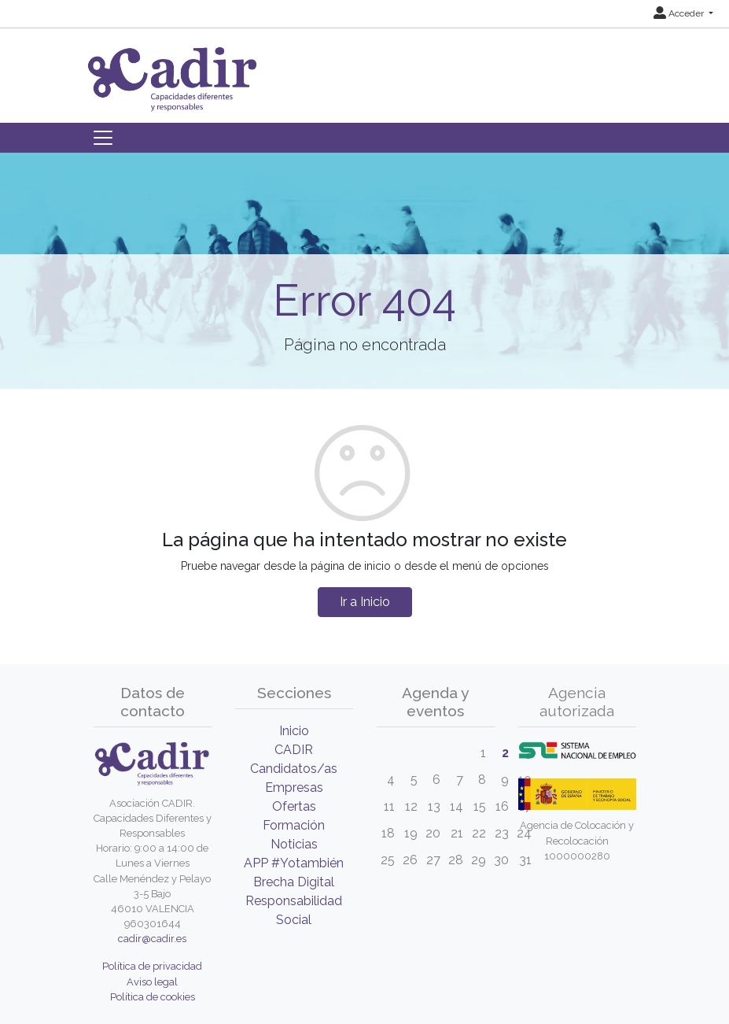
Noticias (294, 844)
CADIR (293, 749)
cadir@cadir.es (152, 939)
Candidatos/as (293, 768)
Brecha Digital (293, 881)
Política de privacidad (152, 966)
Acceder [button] (680, 13)
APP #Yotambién (294, 863)
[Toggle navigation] (103, 138)
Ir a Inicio (365, 601)
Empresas (294, 787)
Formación (294, 825)
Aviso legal (152, 982)
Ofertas (294, 806)
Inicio (294, 730)
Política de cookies (152, 997)
